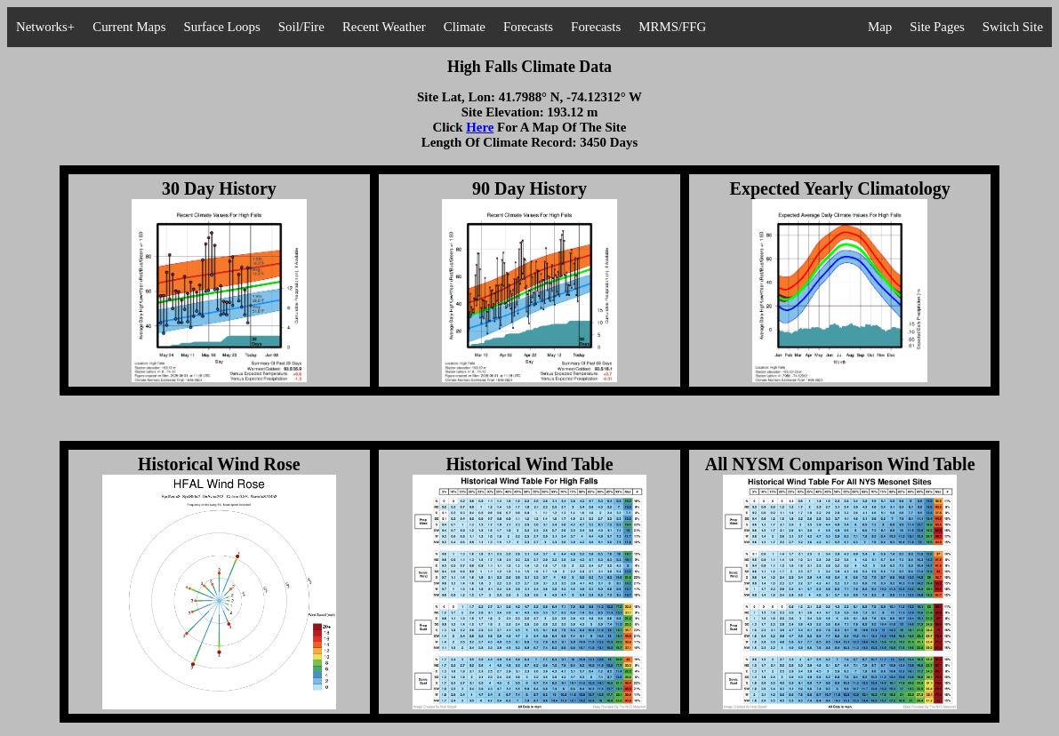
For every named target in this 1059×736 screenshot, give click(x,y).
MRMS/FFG (672, 27)
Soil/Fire (301, 27)
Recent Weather (384, 27)
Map (880, 27)
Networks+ (45, 27)
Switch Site (1013, 27)
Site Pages (937, 27)
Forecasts (528, 27)
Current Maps (128, 27)
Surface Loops (221, 27)
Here (479, 127)
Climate (464, 27)
